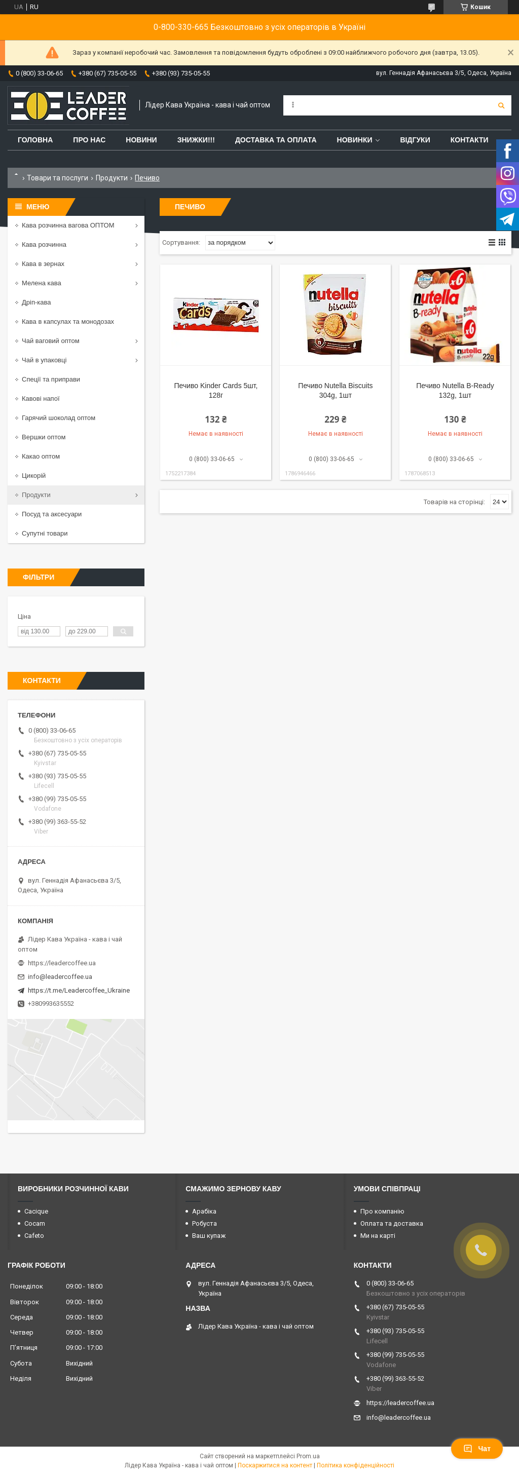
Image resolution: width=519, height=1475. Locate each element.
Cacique (36, 1211)
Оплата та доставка (391, 1223)
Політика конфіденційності (355, 1465)
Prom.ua (308, 1456)
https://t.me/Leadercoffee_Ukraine (79, 990)
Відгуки (415, 140)
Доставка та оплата (276, 140)
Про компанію (382, 1211)
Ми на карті (377, 1235)
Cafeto (34, 1235)
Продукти (112, 178)
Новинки (355, 140)
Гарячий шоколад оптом (58, 418)
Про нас (89, 140)
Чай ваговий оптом (51, 341)
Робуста (204, 1223)
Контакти (470, 140)
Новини (141, 140)
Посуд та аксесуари (52, 514)
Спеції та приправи (51, 379)
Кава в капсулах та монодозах (68, 321)
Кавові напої (41, 398)
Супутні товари (45, 533)
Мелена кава (41, 283)
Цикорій (34, 475)
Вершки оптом (43, 437)
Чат (477, 1448)
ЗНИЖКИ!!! (196, 140)
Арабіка (204, 1211)
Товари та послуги (57, 178)
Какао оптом (41, 456)
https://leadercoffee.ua (62, 963)
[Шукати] (501, 105)
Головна (35, 140)
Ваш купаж (209, 1235)
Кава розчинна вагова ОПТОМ (68, 225)
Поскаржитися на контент (275, 1465)
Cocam (34, 1223)
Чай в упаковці (44, 360)
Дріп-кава (36, 302)
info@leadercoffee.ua (60, 976)
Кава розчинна (44, 244)
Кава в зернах (43, 264)
